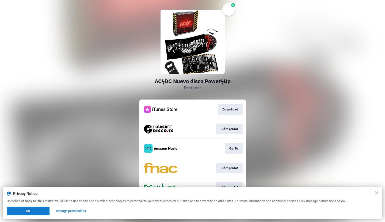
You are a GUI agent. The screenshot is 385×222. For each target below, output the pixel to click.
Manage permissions (71, 211)
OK (28, 211)
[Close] (376, 193)
